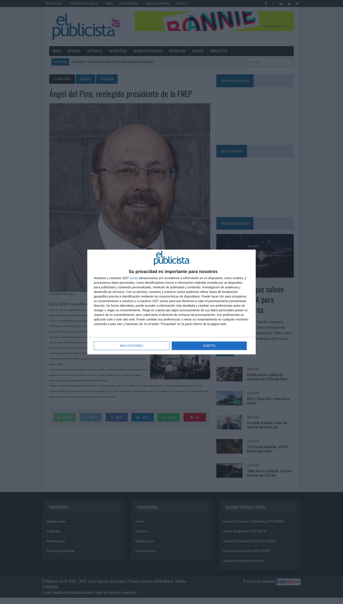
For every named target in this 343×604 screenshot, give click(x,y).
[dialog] (171, 302)
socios (134, 278)
